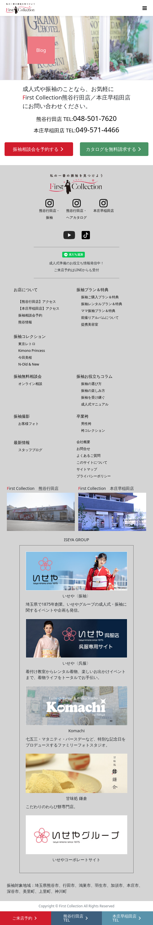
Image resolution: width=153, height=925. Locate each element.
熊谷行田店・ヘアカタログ (76, 209)
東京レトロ (26, 343)
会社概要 (83, 441)
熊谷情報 (25, 322)
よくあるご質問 (88, 455)
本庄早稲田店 (103, 206)
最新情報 (22, 442)
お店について (26, 289)
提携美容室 (89, 324)
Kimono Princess (31, 350)
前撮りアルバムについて (100, 317)
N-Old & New (28, 364)
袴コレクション (93, 430)
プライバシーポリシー (93, 476)
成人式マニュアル (94, 404)
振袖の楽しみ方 (93, 390)
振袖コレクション (30, 336)
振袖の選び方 (91, 383)
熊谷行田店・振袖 (49, 209)
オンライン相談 (30, 383)
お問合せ (83, 448)
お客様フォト (28, 423)
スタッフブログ (30, 449)
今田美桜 (25, 357)
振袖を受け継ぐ (93, 397)
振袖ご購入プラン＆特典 (100, 297)
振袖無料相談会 (28, 376)
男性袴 (86, 423)
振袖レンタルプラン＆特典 (101, 303)
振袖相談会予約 (30, 315)
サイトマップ (86, 469)
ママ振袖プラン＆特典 (98, 310)
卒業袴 (82, 416)
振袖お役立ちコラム (94, 376)
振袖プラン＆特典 (92, 289)
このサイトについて (91, 462)
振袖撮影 (22, 416)
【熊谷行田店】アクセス (37, 301)
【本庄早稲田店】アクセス (38, 308)
